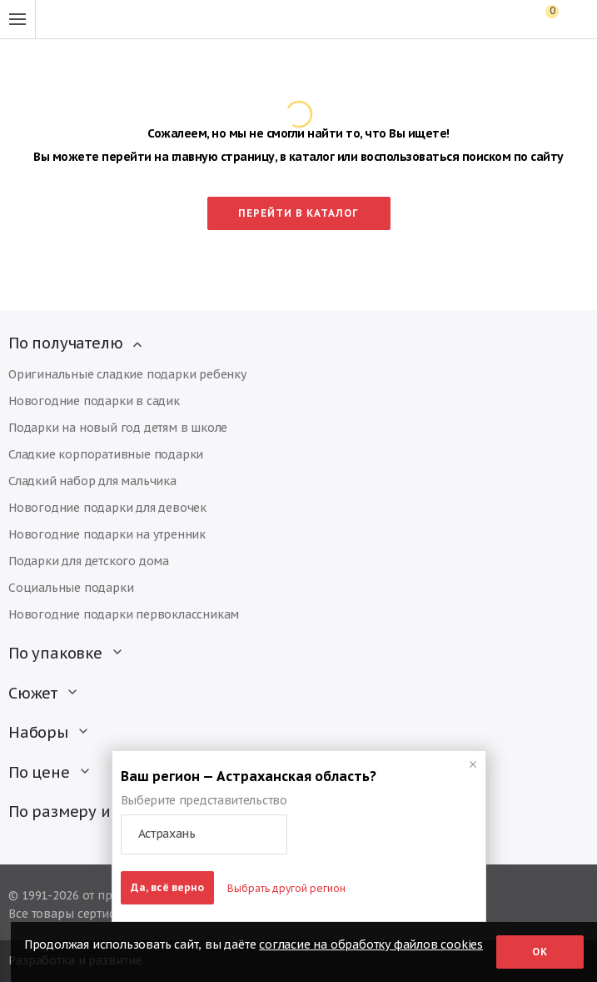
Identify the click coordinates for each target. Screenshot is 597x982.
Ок (540, 951)
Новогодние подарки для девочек (107, 507)
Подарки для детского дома (88, 561)
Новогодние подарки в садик (94, 400)
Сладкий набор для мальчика (92, 480)
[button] (204, 834)
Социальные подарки (70, 587)
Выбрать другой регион (286, 888)
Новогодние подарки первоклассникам (123, 614)
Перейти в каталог (298, 213)
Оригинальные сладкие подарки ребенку (127, 374)
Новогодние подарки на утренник (107, 534)
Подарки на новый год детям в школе (117, 427)
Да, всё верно (167, 887)
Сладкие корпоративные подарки (105, 454)
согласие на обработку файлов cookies (371, 944)
